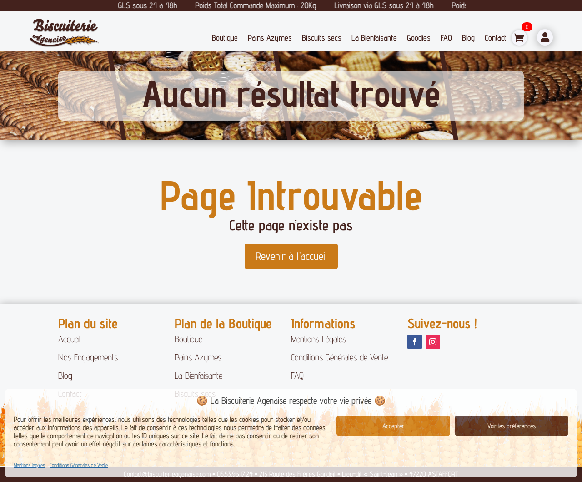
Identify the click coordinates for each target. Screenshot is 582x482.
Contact (496, 37)
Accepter (393, 426)
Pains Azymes (270, 37)
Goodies (419, 37)
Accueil (69, 339)
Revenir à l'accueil (291, 256)
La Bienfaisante (374, 37)
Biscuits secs (321, 37)
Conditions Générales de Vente (79, 465)
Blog (468, 37)
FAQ (446, 37)
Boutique (225, 37)
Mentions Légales (318, 339)
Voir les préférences (511, 426)
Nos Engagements (88, 357)
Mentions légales (29, 465)
